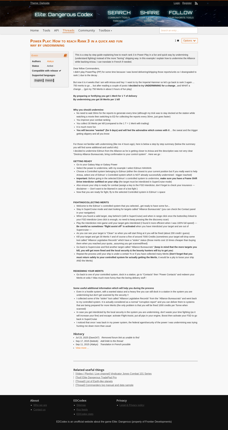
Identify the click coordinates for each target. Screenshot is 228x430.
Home (34, 30)
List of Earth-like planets (94, 381)
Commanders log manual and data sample (104, 385)
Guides (34, 55)
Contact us (39, 409)
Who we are (40, 405)
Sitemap (81, 405)
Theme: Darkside (40, 3)
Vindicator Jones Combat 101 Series (114, 373)
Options (189, 40)
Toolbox (104, 30)
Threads (68, 30)
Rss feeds (82, 409)
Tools (46, 30)
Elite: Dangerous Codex (64, 14)
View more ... (82, 348)
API (56, 30)
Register (187, 3)
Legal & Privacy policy (132, 405)
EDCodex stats (84, 414)
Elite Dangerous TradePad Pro (96, 377)
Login (177, 3)
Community (86, 30)
